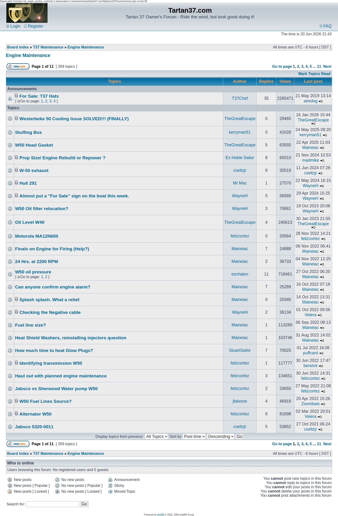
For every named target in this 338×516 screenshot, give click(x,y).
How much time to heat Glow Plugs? (54, 350)
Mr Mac (240, 183)
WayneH (310, 185)
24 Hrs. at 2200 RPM (36, 261)
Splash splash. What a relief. (49, 299)
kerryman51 (240, 132)
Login (13, 26)
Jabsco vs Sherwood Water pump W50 (56, 388)
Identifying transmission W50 (50, 363)
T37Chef (240, 98)
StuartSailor (240, 350)
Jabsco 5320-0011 (34, 426)
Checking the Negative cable (49, 312)
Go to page (282, 66)
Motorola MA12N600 (36, 236)
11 (319, 66)
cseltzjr (239, 170)
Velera (310, 314)
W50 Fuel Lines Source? (45, 401)
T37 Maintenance (48, 47)
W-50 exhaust (33, 170)
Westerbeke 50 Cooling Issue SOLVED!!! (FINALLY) (74, 118)
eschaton (239, 274)
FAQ (325, 26)
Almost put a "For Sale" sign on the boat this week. (74, 195)
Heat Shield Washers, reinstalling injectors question (70, 337)
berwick (310, 365)
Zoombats (310, 403)
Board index (18, 47)
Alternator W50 (35, 414)
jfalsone (240, 401)
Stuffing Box (28, 132)
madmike (310, 160)
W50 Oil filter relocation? (41, 208)
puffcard (310, 353)
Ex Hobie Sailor (239, 157)
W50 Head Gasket (34, 145)
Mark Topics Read (314, 74)
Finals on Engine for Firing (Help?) (52, 248)
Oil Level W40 (29, 222)
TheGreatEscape (239, 118)
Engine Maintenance (86, 47)
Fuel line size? (30, 325)
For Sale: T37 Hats (39, 96)
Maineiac (310, 147)
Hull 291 (28, 183)
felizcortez (239, 236)
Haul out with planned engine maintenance (61, 375)
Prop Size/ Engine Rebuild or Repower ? (62, 157)
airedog (311, 101)
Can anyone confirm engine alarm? (52, 286)
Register (33, 26)
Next (327, 66)
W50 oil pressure (33, 271)
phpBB (160, 514)
